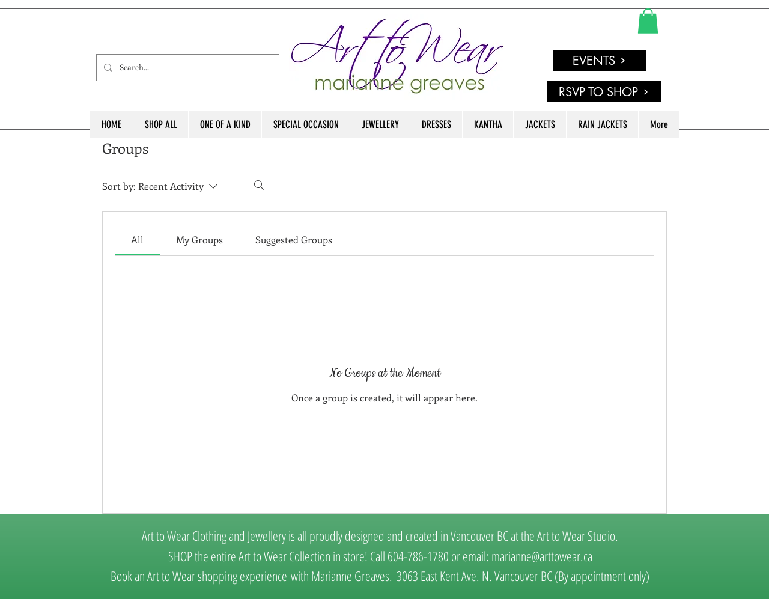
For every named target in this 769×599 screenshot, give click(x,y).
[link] (647, 21)
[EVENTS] (599, 60)
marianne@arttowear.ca (541, 556)
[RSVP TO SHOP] (604, 91)
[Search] (259, 185)
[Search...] (187, 68)
